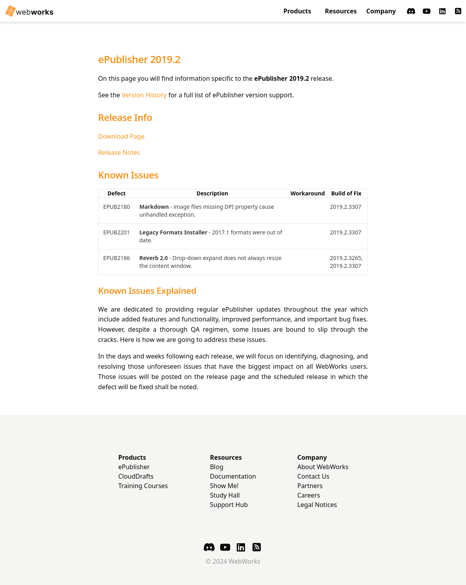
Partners (310, 485)
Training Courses (143, 485)
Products (298, 11)
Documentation (233, 476)
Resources (341, 11)
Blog (216, 466)
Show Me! (224, 485)
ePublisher (134, 466)
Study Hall (225, 495)
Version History (144, 95)
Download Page (121, 136)
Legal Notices (317, 504)
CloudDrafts (136, 476)
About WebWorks (323, 466)
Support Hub (229, 504)
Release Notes (119, 152)
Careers (308, 495)
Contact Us (313, 476)
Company (381, 11)
